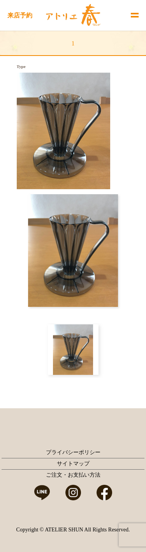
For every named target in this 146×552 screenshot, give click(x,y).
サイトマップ (73, 464)
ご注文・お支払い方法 (73, 475)
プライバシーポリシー (73, 452)
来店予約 (19, 15)
